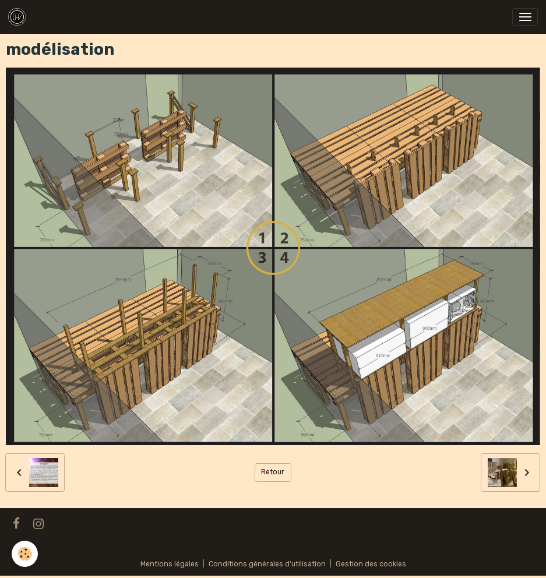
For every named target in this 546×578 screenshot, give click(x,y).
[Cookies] (25, 554)
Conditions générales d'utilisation (267, 564)
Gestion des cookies (371, 564)
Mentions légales (169, 564)
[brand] (19, 17)
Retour (272, 472)
